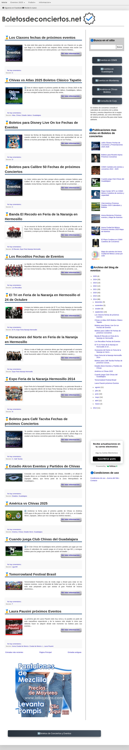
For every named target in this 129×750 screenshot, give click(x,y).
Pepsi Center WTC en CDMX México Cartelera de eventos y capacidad (112, 193)
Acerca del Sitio (113, 478)
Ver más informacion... (71, 53)
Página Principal (45, 652)
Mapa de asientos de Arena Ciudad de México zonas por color (112, 254)
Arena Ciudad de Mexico (20, 646)
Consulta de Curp (108, 101)
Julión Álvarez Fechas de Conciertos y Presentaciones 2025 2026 (112, 145)
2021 (95, 289)
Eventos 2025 (18, 2)
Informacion (45, 2)
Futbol (32, 2)
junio (97, 394)
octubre (98, 309)
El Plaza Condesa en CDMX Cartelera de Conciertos (111, 241)
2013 (95, 408)
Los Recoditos (17, 288)
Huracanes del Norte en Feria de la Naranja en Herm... (108, 351)
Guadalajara (37, 115)
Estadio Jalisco (27, 115)
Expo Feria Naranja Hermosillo (30, 249)
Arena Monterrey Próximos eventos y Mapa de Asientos (111, 216)
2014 (95, 299)
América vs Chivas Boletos (108, 90)
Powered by (106, 466)
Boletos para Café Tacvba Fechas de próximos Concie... (108, 362)
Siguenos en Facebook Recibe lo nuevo (19, 8)
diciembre (99, 302)
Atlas (13, 115)
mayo (97, 397)
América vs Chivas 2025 (104, 371)
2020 (95, 293)
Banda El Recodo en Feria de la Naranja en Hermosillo (107, 337)
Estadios (15, 496)
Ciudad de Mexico (35, 646)
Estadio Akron (28, 532)
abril (97, 401)
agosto (98, 387)
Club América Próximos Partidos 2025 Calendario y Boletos (111, 205)
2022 (95, 286)
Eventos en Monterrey (108, 80)
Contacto (93, 481)
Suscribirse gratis (107, 459)
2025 (95, 276)
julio (96, 391)
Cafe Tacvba (18, 459)
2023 (95, 283)
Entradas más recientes (14, 652)
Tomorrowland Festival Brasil (105, 380)
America (14, 532)
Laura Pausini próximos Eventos (107, 383)
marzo (97, 404)
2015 (95, 296)
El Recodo (15, 249)
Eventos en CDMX (108, 60)
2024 (95, 279)
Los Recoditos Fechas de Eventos (107, 341)
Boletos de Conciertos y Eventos (55, 733)
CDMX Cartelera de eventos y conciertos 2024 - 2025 (112, 168)
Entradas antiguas (74, 652)
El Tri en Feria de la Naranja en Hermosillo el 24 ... (106, 346)
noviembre (99, 305)
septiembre (99, 312)
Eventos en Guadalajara (107, 70)
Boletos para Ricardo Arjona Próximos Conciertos (111, 156)
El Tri (14, 330)
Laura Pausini (48, 646)
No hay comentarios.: (14, 70)
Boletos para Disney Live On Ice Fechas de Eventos (107, 326)
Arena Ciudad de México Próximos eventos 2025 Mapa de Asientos (112, 230)
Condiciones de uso (97, 478)
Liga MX (15, 567)
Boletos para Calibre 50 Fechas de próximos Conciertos (108, 332)
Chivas (18, 115)
